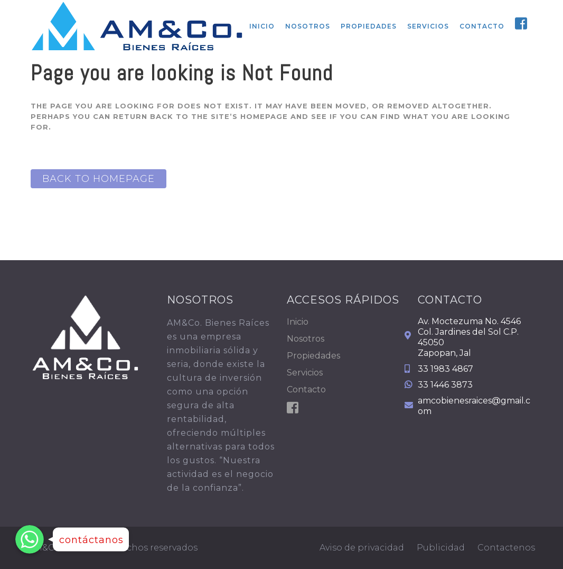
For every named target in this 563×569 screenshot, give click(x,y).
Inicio (297, 322)
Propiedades (313, 356)
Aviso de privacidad (362, 548)
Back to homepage (98, 179)
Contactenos (506, 548)
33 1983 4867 (445, 369)
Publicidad (441, 548)
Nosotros (305, 339)
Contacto (306, 389)
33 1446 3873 (445, 385)
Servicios (305, 373)
